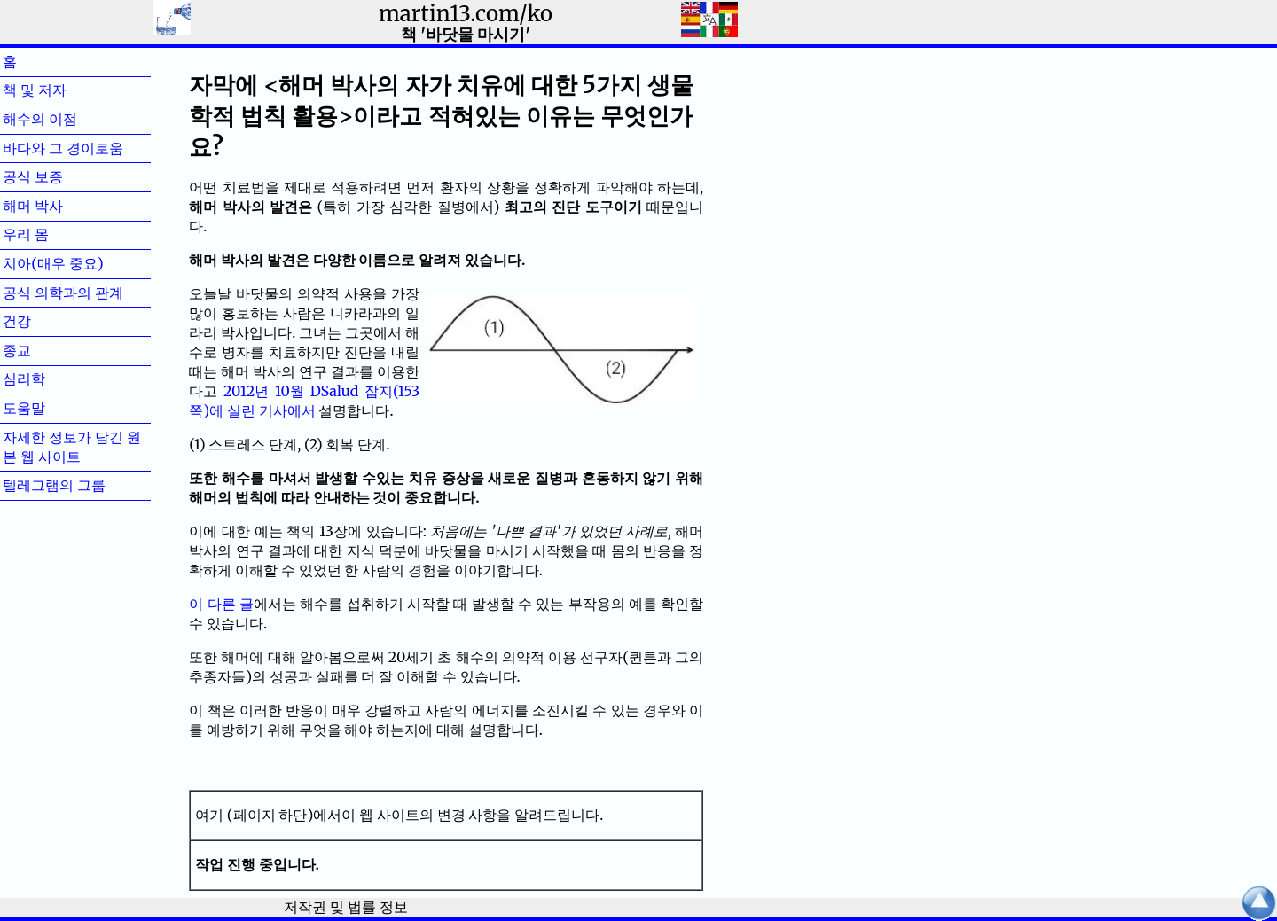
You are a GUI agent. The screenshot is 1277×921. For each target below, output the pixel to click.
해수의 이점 (68, 119)
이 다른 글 (221, 604)
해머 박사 (61, 206)
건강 (45, 321)
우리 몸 (54, 234)
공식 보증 (61, 176)
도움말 (52, 408)
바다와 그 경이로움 (63, 148)
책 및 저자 (63, 89)
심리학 (52, 378)
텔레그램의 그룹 (54, 485)
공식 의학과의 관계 (63, 292)
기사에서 (287, 410)
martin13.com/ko (465, 13)
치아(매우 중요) (53, 263)
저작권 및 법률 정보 (345, 907)
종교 (45, 350)
